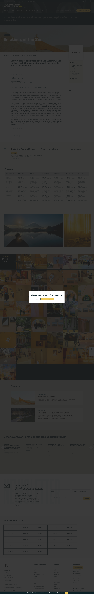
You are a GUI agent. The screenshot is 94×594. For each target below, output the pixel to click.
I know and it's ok (36, 299)
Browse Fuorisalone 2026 (48, 299)
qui (62, 592)
